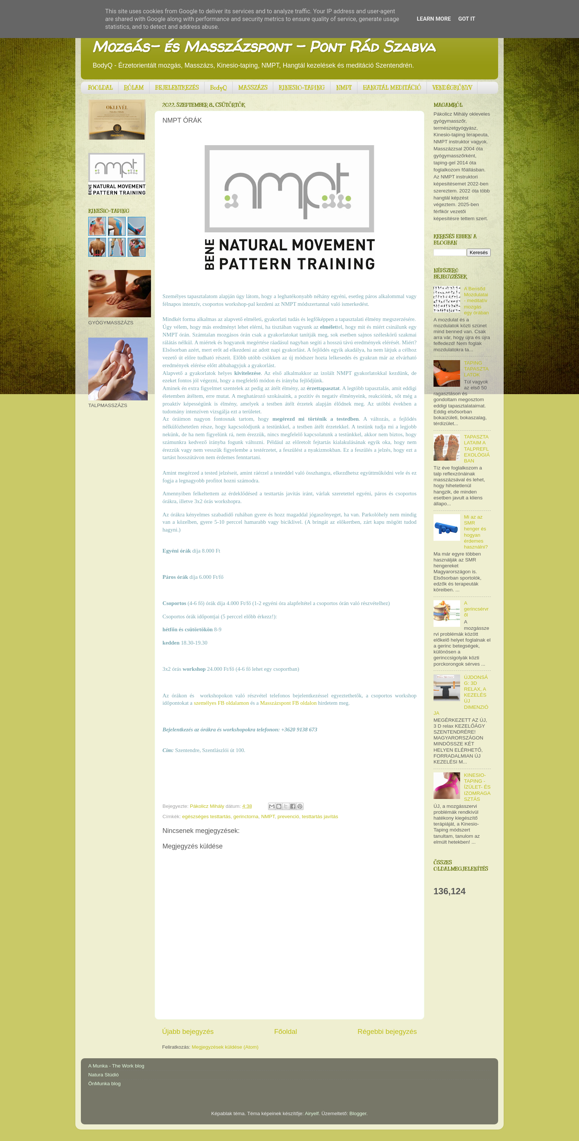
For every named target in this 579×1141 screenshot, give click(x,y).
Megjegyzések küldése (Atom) (225, 1047)
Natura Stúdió (103, 1074)
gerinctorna (245, 816)
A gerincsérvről (476, 609)
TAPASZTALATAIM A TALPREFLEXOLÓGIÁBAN (477, 449)
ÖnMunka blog (104, 1083)
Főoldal (285, 1031)
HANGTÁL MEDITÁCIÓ (392, 88)
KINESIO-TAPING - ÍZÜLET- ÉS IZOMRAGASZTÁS (477, 787)
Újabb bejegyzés (188, 1031)
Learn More (434, 19)
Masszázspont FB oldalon (288, 703)
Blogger (357, 1113)
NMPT (344, 88)
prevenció (288, 816)
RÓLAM (134, 88)
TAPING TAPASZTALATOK (476, 369)
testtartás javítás (320, 816)
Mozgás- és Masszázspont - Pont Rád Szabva (263, 46)
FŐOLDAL (100, 88)
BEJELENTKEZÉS (177, 88)
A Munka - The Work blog (116, 1066)
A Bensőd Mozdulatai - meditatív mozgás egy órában (476, 300)
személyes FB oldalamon (221, 703)
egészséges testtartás (206, 816)
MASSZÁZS (252, 88)
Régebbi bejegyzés (387, 1031)
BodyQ (218, 88)
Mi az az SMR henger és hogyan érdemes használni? (476, 532)
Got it (466, 19)
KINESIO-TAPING (302, 88)
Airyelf (312, 1113)
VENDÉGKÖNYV (452, 88)
